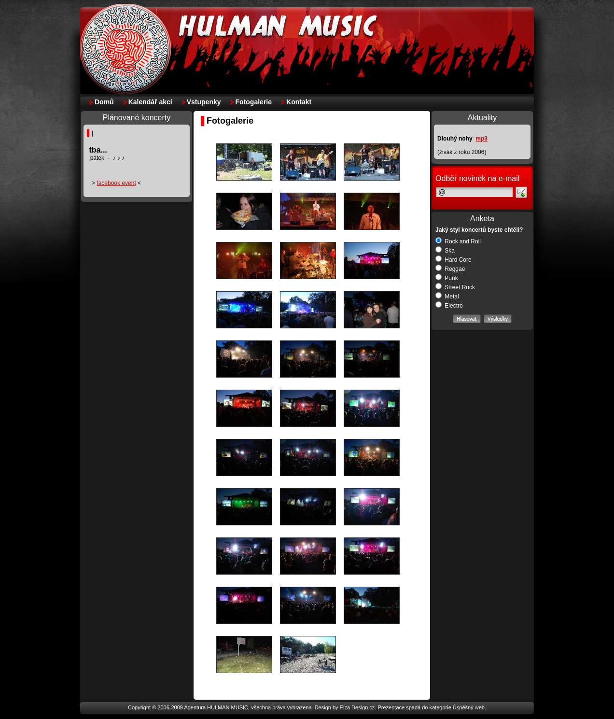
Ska (445, 250)
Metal (447, 296)
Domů (104, 102)
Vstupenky (204, 102)
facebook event (116, 183)
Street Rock (455, 287)
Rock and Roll (458, 241)
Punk (446, 278)
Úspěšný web (469, 707)
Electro (449, 305)
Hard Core (453, 259)
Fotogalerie (254, 102)
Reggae (450, 269)
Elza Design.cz (357, 707)
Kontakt (298, 102)
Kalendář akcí (150, 102)
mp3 (481, 138)
